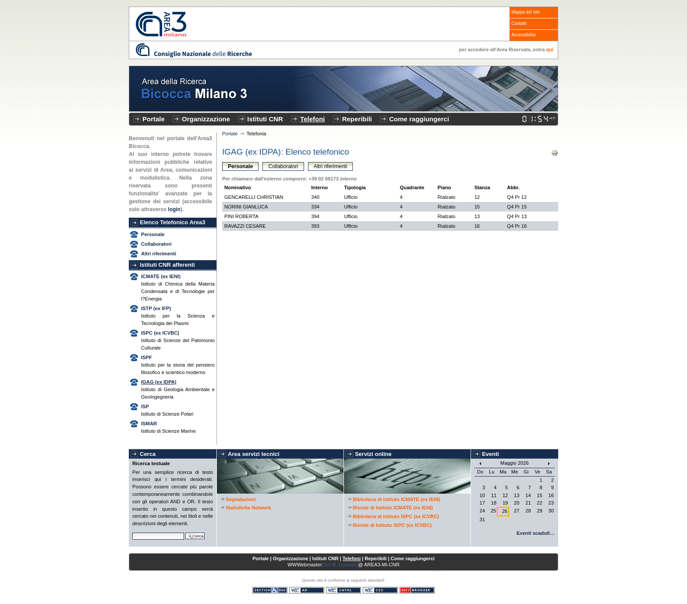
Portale (153, 119)
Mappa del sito (525, 12)
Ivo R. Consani (341, 564)
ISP (145, 406)
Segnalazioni (240, 499)
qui (550, 49)
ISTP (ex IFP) (156, 308)
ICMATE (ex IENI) (161, 276)
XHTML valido (343, 590)
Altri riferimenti (158, 253)
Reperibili (357, 119)
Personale (152, 234)
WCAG (306, 590)
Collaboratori (156, 244)
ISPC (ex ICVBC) (160, 333)
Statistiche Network (248, 507)
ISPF (146, 357)
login (174, 209)
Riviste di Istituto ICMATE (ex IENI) (393, 507)
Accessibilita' (523, 34)
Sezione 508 (269, 590)
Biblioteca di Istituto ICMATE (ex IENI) (396, 499)
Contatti (518, 23)
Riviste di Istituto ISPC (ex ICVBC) (392, 525)
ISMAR (149, 423)
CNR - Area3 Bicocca (161, 24)
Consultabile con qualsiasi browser (417, 590)
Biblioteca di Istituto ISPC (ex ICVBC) (396, 516)
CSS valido (380, 590)
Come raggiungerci (419, 119)
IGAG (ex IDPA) (159, 382)
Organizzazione (206, 119)
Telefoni (312, 119)
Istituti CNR (265, 119)
